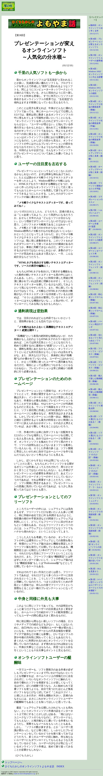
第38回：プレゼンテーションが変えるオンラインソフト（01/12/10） (96, 44)
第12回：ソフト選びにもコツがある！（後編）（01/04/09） (96, 422)
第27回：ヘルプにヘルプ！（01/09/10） (95, 213)
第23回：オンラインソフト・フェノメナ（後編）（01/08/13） (96, 267)
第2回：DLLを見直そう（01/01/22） (95, 571)
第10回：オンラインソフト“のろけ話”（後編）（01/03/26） (95, 454)
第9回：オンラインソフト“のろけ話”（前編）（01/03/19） (95, 471)
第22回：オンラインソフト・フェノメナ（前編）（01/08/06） (96, 283)
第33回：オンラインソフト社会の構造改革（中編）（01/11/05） (96, 123)
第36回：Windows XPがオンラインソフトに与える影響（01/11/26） (96, 74)
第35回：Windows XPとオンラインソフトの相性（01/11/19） (96, 90)
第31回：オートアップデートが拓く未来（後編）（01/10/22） (96, 156)
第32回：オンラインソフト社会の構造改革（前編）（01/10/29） (96, 139)
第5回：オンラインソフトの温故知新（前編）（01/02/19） (96, 530)
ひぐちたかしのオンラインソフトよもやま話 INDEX (32, 766)
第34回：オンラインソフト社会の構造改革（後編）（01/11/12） (96, 107)
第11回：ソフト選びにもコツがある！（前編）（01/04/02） (96, 438)
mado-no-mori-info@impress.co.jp (25, 773)
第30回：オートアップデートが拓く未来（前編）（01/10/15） (96, 172)
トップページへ (11, 762)
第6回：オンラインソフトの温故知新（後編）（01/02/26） (96, 514)
